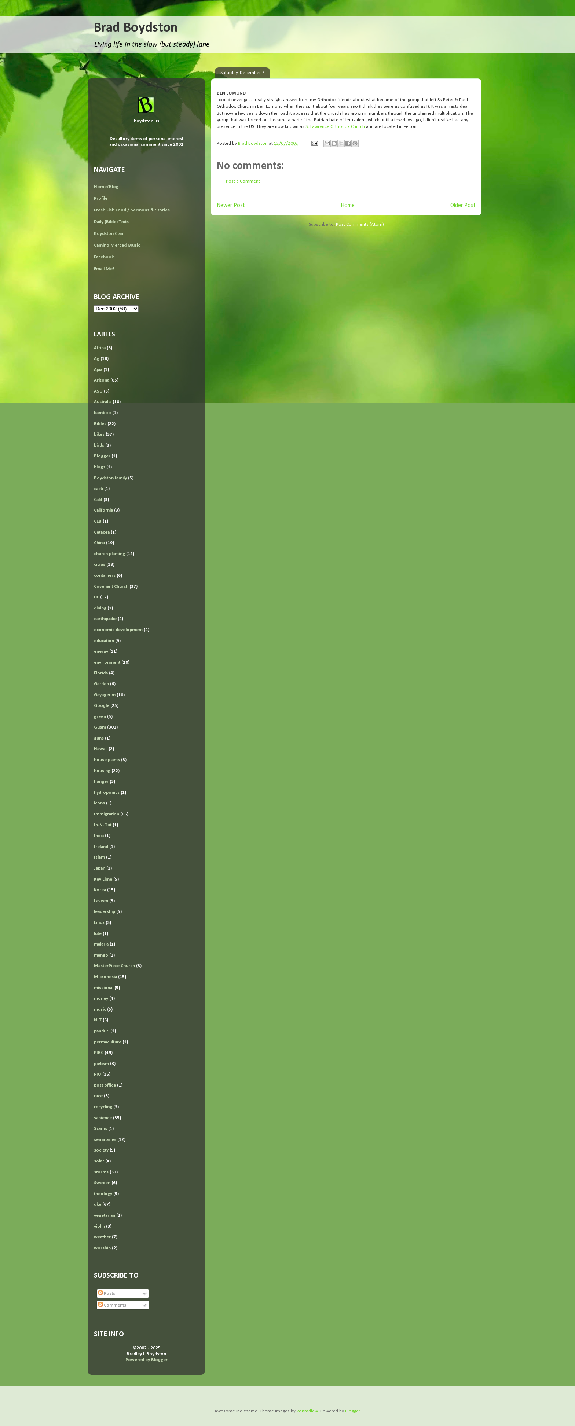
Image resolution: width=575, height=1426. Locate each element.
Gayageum (105, 695)
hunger (101, 781)
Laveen (101, 901)
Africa (100, 348)
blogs (99, 467)
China (99, 543)
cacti (98, 488)
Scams (100, 1128)
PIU (97, 1074)
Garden (101, 684)
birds (99, 445)
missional (103, 987)
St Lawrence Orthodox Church (335, 126)
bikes (99, 434)
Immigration (106, 814)
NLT (98, 1020)
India (99, 835)
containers (105, 575)
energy (101, 651)
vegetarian (104, 1215)
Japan (99, 868)
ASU (98, 391)
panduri (101, 1031)
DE (96, 597)
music (100, 1009)
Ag (96, 358)
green (100, 716)
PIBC (98, 1052)
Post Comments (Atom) (360, 224)
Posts (106, 1293)
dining (100, 608)
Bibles (100, 423)
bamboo (102, 412)
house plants (107, 760)
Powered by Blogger (146, 1359)
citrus (99, 564)
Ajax (98, 369)
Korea (100, 890)
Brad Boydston (136, 28)
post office (105, 1085)
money (101, 998)
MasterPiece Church (114, 965)
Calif (98, 499)
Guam (100, 727)
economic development (118, 629)
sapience (103, 1118)
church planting (109, 554)
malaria (101, 944)
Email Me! (104, 268)
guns (99, 738)
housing (102, 771)
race (98, 1096)
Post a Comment (243, 181)
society (101, 1150)
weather (102, 1237)
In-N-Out (102, 825)
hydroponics (107, 792)
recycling (103, 1107)
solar (99, 1161)
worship (102, 1248)
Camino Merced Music (117, 245)
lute (98, 933)
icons (99, 803)
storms (101, 1172)
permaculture (107, 1042)
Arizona (101, 380)
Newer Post (231, 206)
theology (103, 1193)
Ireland (101, 846)
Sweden (102, 1182)
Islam (99, 857)
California (103, 510)
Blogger (102, 456)
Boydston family (110, 478)
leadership (104, 911)
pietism (101, 1063)
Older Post (463, 206)
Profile (100, 198)
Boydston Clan (108, 233)
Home (348, 206)
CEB (98, 521)
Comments (112, 1305)
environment (107, 662)
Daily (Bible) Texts (111, 222)
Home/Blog (106, 186)
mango (101, 955)
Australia (102, 401)
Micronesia (105, 976)
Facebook (104, 257)
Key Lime (103, 879)
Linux (99, 922)
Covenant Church (111, 586)
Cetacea (102, 532)
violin (99, 1226)
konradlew (307, 1411)
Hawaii (100, 749)
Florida (101, 673)
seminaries (105, 1139)
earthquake (105, 618)
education (104, 640)
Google (101, 705)
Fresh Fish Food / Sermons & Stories (132, 210)
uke (97, 1204)
